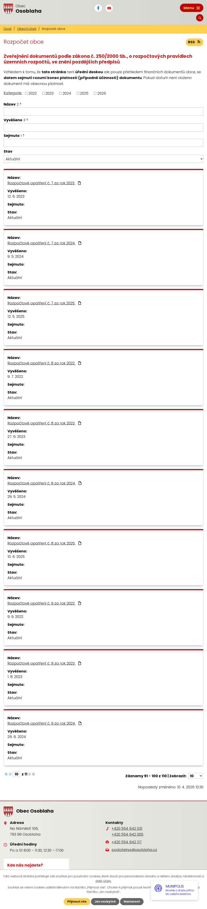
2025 (84, 93)
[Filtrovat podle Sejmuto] (103, 143)
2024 (67, 93)
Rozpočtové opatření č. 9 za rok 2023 (44, 663)
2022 (33, 93)
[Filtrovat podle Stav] (103, 159)
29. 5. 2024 (16, 496)
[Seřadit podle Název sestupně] (21, 105)
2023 (49, 93)
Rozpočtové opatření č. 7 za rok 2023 (44, 183)
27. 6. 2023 (16, 436)
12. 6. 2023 (15, 196)
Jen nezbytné (105, 901)
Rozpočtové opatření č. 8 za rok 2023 (44, 423)
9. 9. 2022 (15, 616)
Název (11, 104)
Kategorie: (13, 92)
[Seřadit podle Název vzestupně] (21, 103)
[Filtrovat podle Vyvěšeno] (103, 128)
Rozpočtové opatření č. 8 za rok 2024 (44, 483)
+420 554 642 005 (127, 834)
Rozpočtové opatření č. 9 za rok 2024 (44, 723)
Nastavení (132, 901)
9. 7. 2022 (15, 376)
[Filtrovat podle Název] (103, 112)
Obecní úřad (26, 29)
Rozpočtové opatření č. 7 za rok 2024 (44, 243)
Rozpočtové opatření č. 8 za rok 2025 (44, 543)
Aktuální (14, 217)
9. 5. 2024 (15, 256)
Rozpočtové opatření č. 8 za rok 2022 (44, 363)
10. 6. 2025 (16, 556)
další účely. (103, 881)
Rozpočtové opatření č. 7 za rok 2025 (44, 303)
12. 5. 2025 (15, 316)
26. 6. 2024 (16, 736)
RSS (194, 42)
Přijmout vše (76, 901)
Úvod (7, 29)
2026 (101, 93)
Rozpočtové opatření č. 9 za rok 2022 (44, 603)
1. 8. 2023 (14, 676)
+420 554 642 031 (127, 828)
